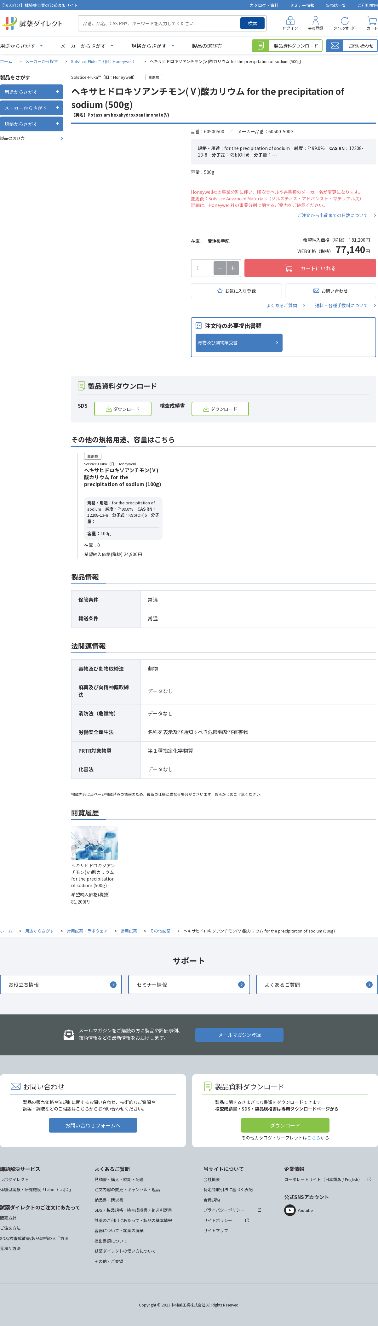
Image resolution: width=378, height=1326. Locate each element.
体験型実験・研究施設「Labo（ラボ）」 (36, 1189)
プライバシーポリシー (223, 1210)
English (351, 1179)
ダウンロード (126, 409)
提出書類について (110, 1241)
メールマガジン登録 (239, 1034)
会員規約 (211, 1200)
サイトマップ (215, 1230)
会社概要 (211, 1179)
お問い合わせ (334, 291)
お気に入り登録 (240, 291)
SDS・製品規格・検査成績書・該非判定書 (133, 1210)
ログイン (290, 28)
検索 (252, 23)
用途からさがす (17, 45)
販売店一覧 (336, 5)
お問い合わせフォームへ (93, 1125)
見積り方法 (10, 1248)
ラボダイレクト (14, 1179)
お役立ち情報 (24, 984)
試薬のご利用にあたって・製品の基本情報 (133, 1220)
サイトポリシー (217, 1220)
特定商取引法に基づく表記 (228, 1189)
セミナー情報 (302, 5)
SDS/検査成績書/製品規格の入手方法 (34, 1238)
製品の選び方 (207, 45)
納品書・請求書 (108, 1200)
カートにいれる (318, 268)
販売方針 (8, 1218)
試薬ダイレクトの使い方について (125, 1251)
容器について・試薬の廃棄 (119, 1230)
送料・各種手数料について (341, 305)
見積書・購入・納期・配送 (119, 1179)
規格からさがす (149, 45)
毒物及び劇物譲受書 (218, 342)
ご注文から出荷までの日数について (332, 215)
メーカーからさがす (83, 45)
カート (372, 28)
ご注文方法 (10, 1228)
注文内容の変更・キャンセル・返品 (127, 1189)
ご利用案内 (368, 5)
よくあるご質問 (281, 305)
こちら (313, 1137)
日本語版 (333, 1179)
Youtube (305, 1210)
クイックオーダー (345, 28)
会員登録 (315, 28)
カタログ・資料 (264, 5)
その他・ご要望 (108, 1261)
